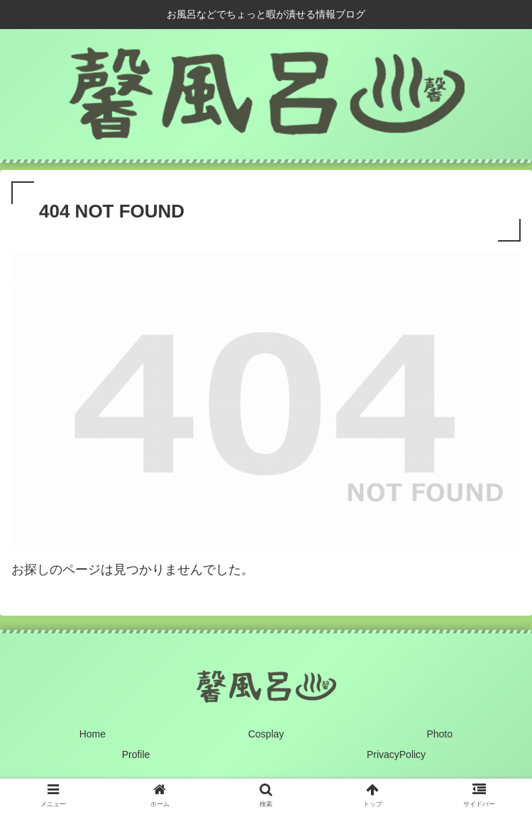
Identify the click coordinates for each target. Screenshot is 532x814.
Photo (439, 734)
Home (92, 734)
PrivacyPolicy (396, 754)
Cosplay (266, 734)
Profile (136, 754)
